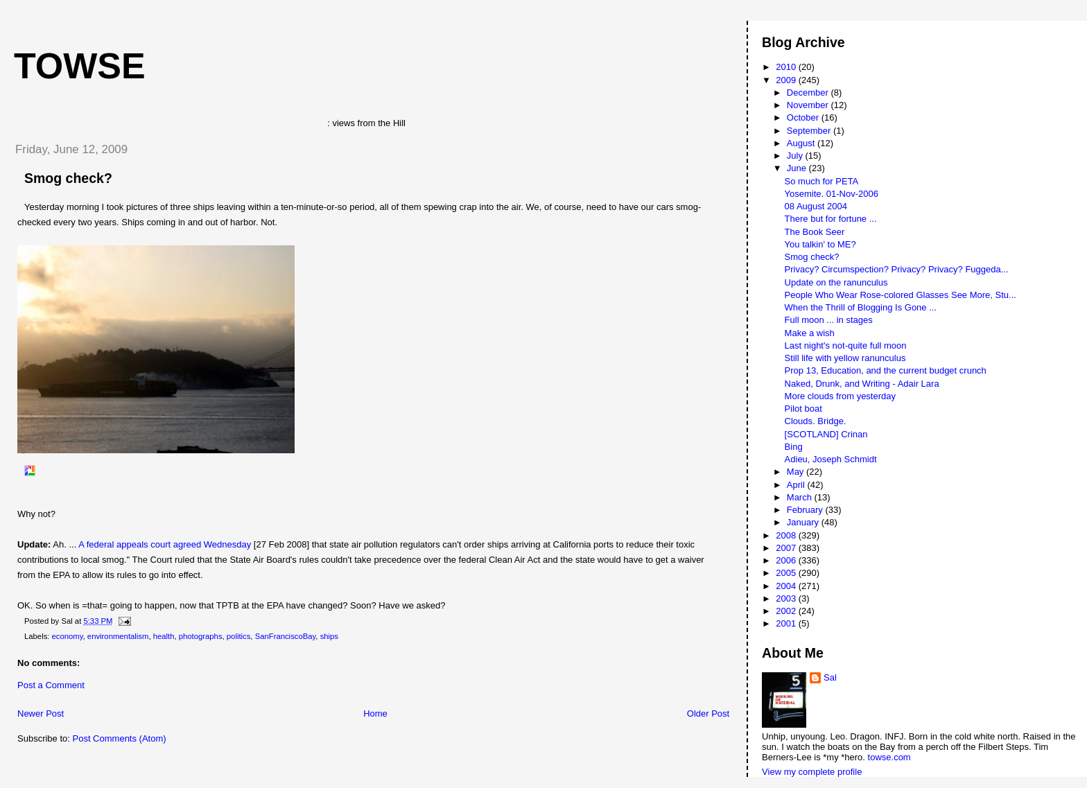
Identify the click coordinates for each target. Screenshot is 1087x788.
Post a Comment (51, 685)
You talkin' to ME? (820, 244)
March (801, 497)
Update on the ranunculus (836, 282)
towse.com (889, 757)
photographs (201, 636)
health (164, 636)
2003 (787, 598)
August (802, 143)
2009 (787, 80)
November (809, 105)
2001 (787, 623)
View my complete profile (812, 772)
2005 (787, 573)
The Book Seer (815, 232)
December (809, 92)
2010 (787, 67)
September (810, 130)
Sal (830, 677)
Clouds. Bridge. (815, 421)
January (804, 522)
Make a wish (810, 333)
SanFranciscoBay (285, 636)
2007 (787, 548)
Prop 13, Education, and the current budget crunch (885, 370)
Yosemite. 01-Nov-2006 (831, 194)
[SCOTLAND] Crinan (826, 434)
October (804, 117)
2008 (787, 535)
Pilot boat (803, 408)
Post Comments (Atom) (119, 738)
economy (67, 636)
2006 (787, 560)
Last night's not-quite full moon (846, 345)
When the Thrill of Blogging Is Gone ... (861, 307)
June (798, 168)
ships (329, 636)
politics (239, 636)
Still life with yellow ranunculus (845, 358)
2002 (787, 611)
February (806, 510)
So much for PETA (822, 181)
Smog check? (68, 178)
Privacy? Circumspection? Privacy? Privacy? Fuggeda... (897, 269)
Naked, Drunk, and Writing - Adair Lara (862, 383)
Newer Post (40, 713)
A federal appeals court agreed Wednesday (164, 544)
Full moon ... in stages (829, 320)
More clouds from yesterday (840, 396)
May (796, 471)
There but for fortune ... (831, 218)
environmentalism (118, 636)
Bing (794, 446)
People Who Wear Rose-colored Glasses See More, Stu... (900, 295)
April (797, 485)
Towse (80, 66)
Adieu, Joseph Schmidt (831, 459)
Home (375, 713)
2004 (787, 586)
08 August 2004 (816, 206)
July (796, 155)
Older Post (708, 713)
